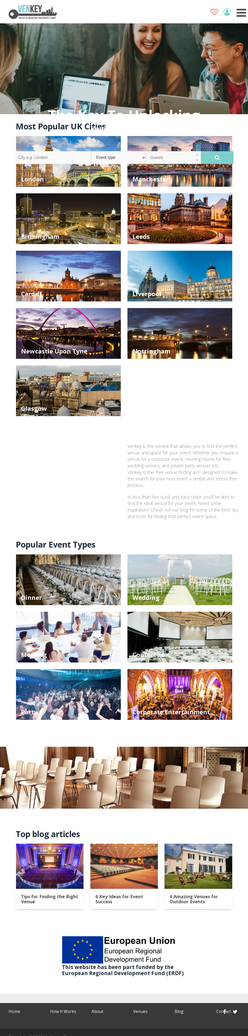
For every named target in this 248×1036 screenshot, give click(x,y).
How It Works (22, 1020)
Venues (57, 1020)
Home (14, 1011)
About (56, 1011)
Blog (96, 1011)
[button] (197, 155)
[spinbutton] (173, 157)
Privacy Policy (187, 1011)
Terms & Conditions (143, 1013)
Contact (99, 1020)
